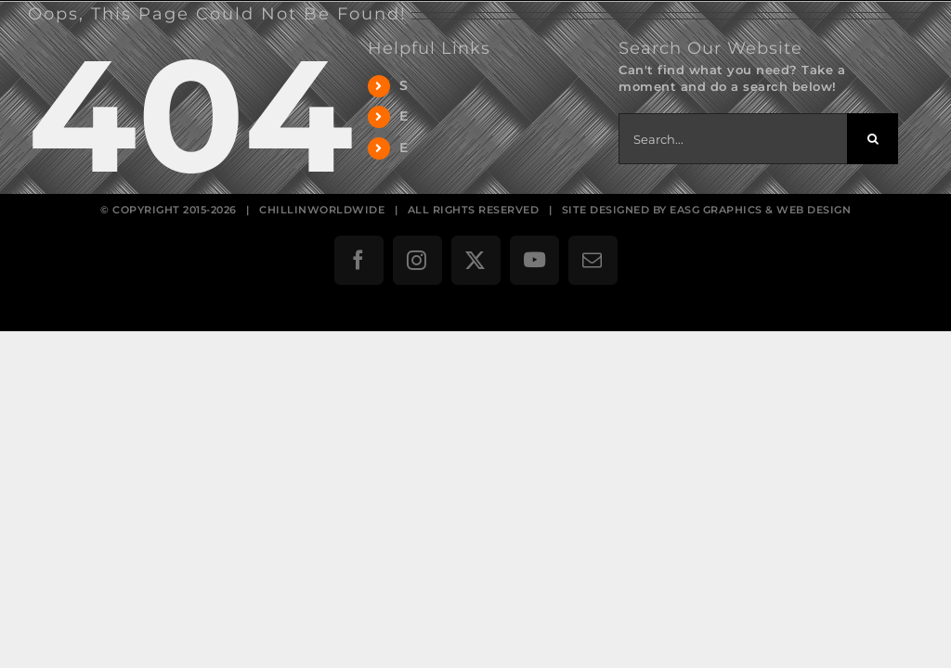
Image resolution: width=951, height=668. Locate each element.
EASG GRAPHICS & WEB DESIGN (760, 209)
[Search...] (733, 138)
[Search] (872, 138)
